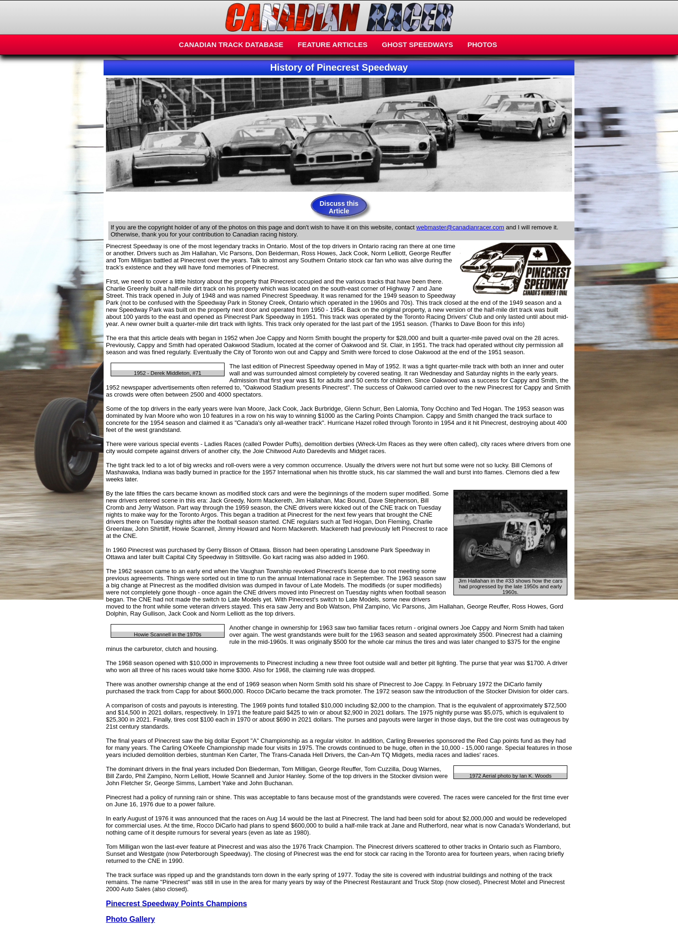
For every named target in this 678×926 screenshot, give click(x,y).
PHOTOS (482, 45)
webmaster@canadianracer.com (460, 227)
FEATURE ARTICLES (332, 45)
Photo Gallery (130, 919)
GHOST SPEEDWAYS (417, 45)
